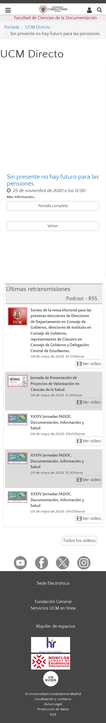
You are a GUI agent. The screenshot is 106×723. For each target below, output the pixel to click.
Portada (11, 27)
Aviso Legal (53, 704)
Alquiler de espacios (55, 626)
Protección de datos (53, 709)
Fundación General (53, 601)
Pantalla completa (53, 206)
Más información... (21, 197)
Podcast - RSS (81, 299)
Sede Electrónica (53, 583)
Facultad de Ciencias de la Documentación (55, 17)
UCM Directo (37, 27)
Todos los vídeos (79, 540)
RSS (53, 714)
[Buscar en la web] (99, 9)
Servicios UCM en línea (53, 608)
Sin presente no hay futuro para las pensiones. (53, 180)
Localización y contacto (53, 699)
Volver (52, 226)
